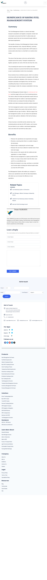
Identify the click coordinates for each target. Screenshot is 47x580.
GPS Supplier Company (6, 405)
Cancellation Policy (6, 477)
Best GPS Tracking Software (8, 364)
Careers (3, 466)
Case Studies (4, 488)
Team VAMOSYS (20, 210)
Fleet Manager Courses (6, 434)
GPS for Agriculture (6, 412)
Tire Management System (7, 417)
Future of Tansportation (7, 441)
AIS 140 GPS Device (6, 410)
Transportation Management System (10, 383)
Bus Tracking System (6, 378)
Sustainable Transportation (7, 446)
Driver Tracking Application (7, 396)
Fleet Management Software (8, 357)
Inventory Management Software (9, 385)
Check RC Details (5, 432)
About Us (4, 457)
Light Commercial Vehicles (7, 444)
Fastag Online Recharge (7, 448)
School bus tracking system (7, 371)
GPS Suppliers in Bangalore (7, 408)
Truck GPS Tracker (5, 401)
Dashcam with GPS (6, 415)
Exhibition (4, 461)
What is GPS (4, 439)
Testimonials (4, 486)
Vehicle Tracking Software (7, 362)
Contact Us (4, 464)
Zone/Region (25, 292)
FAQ (2, 491)
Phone (2, 288)
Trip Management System (7, 381)
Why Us (3, 459)
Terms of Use (4, 475)
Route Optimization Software (8, 374)
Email (2, 292)
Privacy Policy (5, 472)
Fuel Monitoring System (7, 359)
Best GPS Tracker (5, 398)
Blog (2, 483)
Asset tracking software (7, 366)
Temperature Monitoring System (9, 369)
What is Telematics (6, 437)
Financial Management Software (9, 388)
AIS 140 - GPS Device (6, 422)
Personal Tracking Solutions (7, 403)
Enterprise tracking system (7, 376)
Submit (6, 296)
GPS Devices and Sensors (7, 424)
